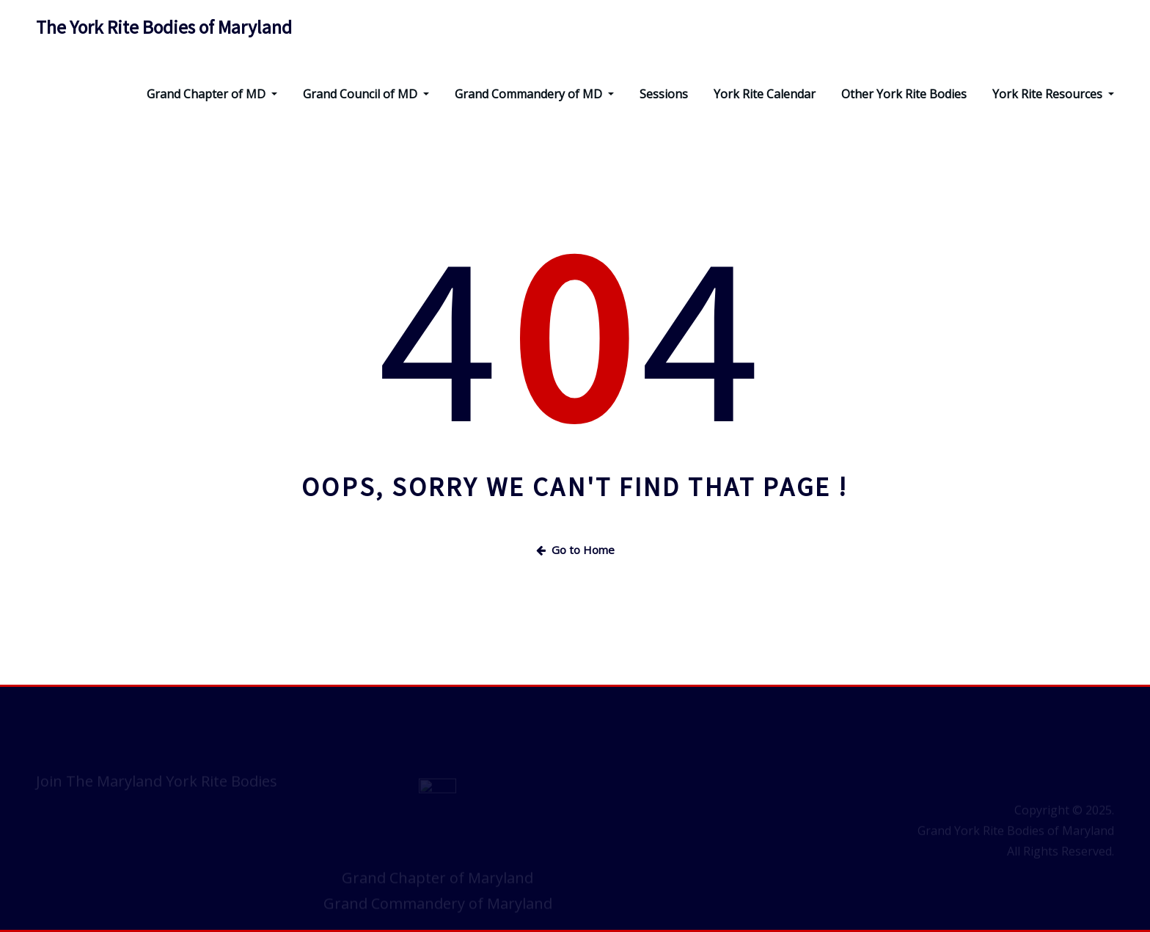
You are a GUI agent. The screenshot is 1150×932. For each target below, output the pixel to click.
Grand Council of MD (366, 94)
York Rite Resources (1053, 94)
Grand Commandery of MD (534, 94)
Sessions (664, 94)
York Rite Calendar (765, 94)
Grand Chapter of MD (212, 94)
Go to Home (575, 549)
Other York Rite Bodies (904, 94)
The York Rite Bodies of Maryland (164, 27)
